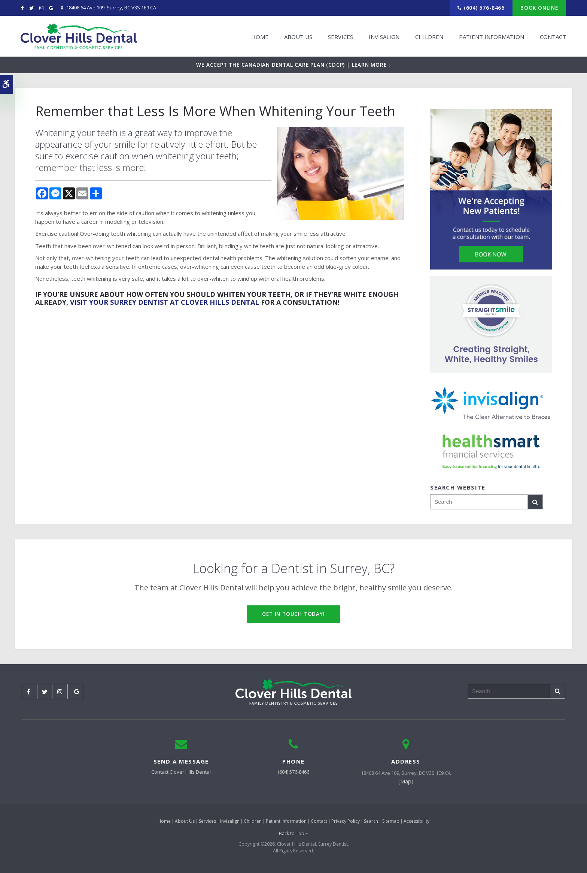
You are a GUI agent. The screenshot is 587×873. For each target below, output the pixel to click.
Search (371, 821)
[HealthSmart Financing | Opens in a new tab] (491, 451)
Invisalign (383, 36)
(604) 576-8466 (484, 7)
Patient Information (491, 36)
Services (340, 36)
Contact (552, 36)
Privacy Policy (345, 821)
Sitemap (390, 821)
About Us (298, 36)
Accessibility (416, 821)
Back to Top (293, 833)
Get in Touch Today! (293, 613)
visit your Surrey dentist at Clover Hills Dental (164, 302)
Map (405, 781)
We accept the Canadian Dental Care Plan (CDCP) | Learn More (291, 64)
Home (259, 36)
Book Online (539, 7)
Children (429, 36)
